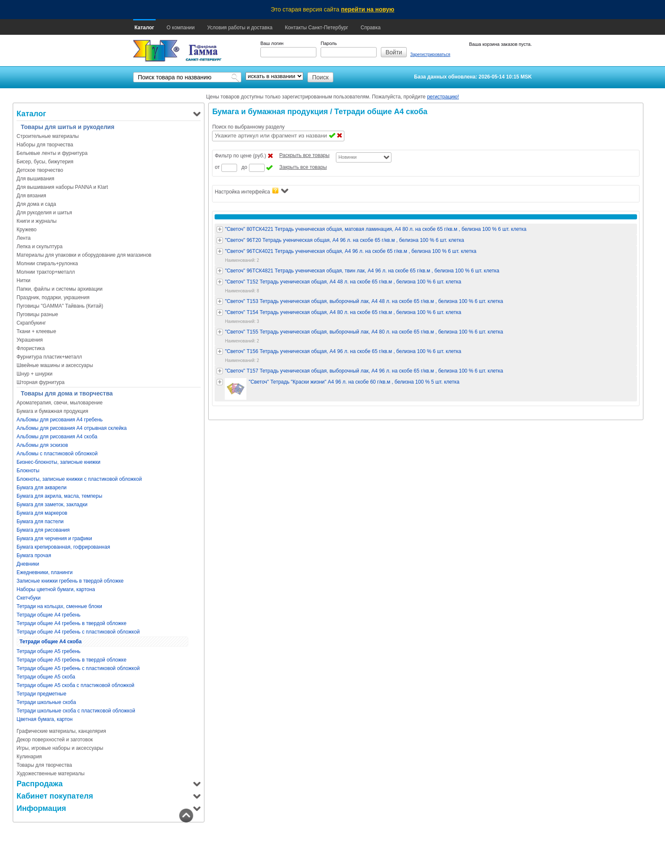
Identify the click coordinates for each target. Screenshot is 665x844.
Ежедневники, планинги (45, 572)
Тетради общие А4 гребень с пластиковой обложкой (78, 632)
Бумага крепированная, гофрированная (63, 547)
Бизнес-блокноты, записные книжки (59, 462)
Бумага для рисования (43, 530)
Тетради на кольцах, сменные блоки (59, 606)
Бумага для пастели (40, 521)
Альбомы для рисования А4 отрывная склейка (72, 428)
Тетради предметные (41, 694)
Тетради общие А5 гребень (49, 651)
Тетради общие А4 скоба (50, 642)
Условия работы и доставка (239, 28)
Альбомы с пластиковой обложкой (57, 454)
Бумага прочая (34, 555)
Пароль (329, 43)
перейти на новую (367, 9)
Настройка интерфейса (251, 191)
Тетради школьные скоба (46, 702)
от (217, 167)
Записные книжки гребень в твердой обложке (70, 581)
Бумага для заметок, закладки (52, 505)
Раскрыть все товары (304, 155)
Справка (370, 28)
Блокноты (28, 471)
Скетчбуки (29, 598)
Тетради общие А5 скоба (46, 677)
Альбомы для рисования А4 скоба (57, 437)
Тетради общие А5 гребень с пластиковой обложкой (78, 668)
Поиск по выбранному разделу (248, 127)
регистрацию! (443, 97)
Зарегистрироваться (430, 54)
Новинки (347, 157)
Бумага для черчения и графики (54, 538)
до (244, 167)
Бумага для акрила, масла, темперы (59, 496)
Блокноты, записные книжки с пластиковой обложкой (79, 479)
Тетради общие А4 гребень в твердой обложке (71, 623)
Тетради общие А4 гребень (49, 615)
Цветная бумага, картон (45, 719)
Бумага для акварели (42, 488)
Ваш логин (271, 43)
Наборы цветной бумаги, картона (56, 589)
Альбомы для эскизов (42, 445)
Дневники (28, 564)
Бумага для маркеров (42, 513)
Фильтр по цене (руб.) (240, 156)
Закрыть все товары (303, 167)
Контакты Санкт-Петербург (316, 28)
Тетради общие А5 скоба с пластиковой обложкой (75, 685)
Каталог (144, 28)
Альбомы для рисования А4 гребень (60, 420)
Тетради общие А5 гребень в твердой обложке (71, 660)
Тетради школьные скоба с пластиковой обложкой (76, 711)
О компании (181, 28)
